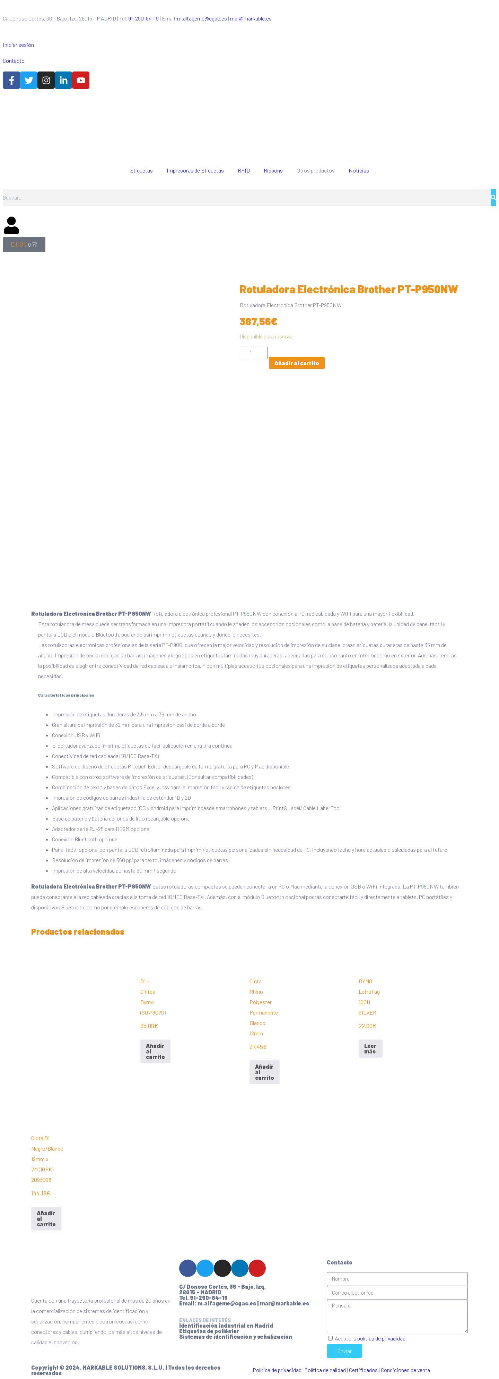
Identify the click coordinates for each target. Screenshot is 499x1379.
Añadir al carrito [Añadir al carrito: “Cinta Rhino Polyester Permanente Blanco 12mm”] (264, 1069)
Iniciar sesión (18, 44)
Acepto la (370, 1335)
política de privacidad (381, 1335)
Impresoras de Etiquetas (195, 170)
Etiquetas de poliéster (209, 1328)
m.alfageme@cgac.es (202, 18)
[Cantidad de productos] (254, 353)
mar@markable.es (251, 18)
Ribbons (273, 170)
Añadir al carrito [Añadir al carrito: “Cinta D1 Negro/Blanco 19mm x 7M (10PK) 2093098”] (46, 1215)
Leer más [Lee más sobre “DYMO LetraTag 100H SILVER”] (370, 1045)
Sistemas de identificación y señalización (235, 1333)
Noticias (359, 170)
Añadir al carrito (296, 363)
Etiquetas (141, 170)
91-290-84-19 (143, 18)
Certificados (363, 1366)
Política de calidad (325, 1366)
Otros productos (316, 170)
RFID (244, 170)
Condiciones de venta (405, 1366)
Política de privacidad (277, 1366)
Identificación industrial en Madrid (226, 1322)
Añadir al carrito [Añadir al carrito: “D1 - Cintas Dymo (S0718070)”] (155, 1048)
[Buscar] (493, 197)
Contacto (14, 60)
